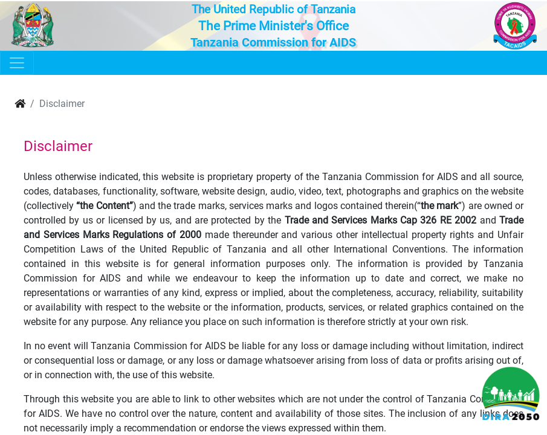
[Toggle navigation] (17, 63)
